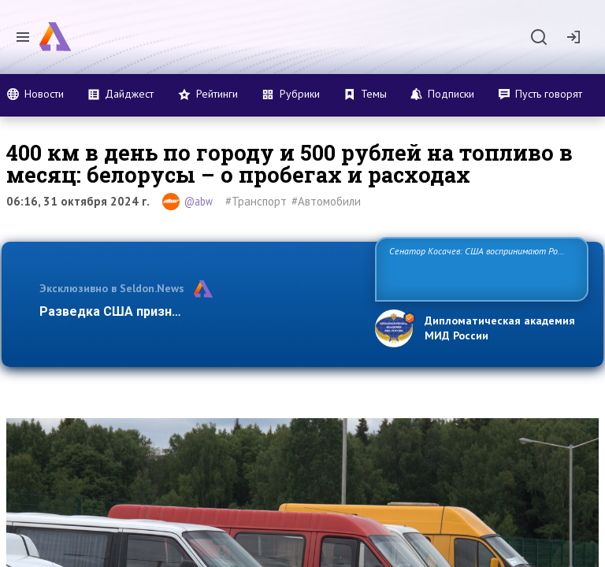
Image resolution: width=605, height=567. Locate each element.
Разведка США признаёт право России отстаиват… (198, 311)
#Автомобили (326, 201)
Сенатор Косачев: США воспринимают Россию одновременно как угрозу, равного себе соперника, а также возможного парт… (479, 268)
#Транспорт (256, 201)
